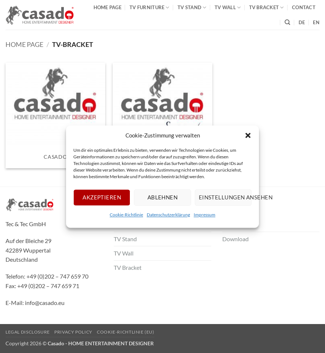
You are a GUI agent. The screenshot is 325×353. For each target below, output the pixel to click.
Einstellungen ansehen (225, 197)
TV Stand (192, 7)
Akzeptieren (102, 197)
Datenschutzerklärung (168, 214)
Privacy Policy (73, 332)
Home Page (107, 7)
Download (235, 238)
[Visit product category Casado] (55, 115)
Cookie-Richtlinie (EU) (125, 332)
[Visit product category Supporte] (162, 115)
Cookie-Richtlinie (126, 214)
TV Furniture (149, 7)
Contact (303, 7)
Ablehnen (162, 197)
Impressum (204, 214)
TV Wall (228, 7)
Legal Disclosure (28, 332)
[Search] (287, 22)
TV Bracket (266, 7)
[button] (248, 135)
